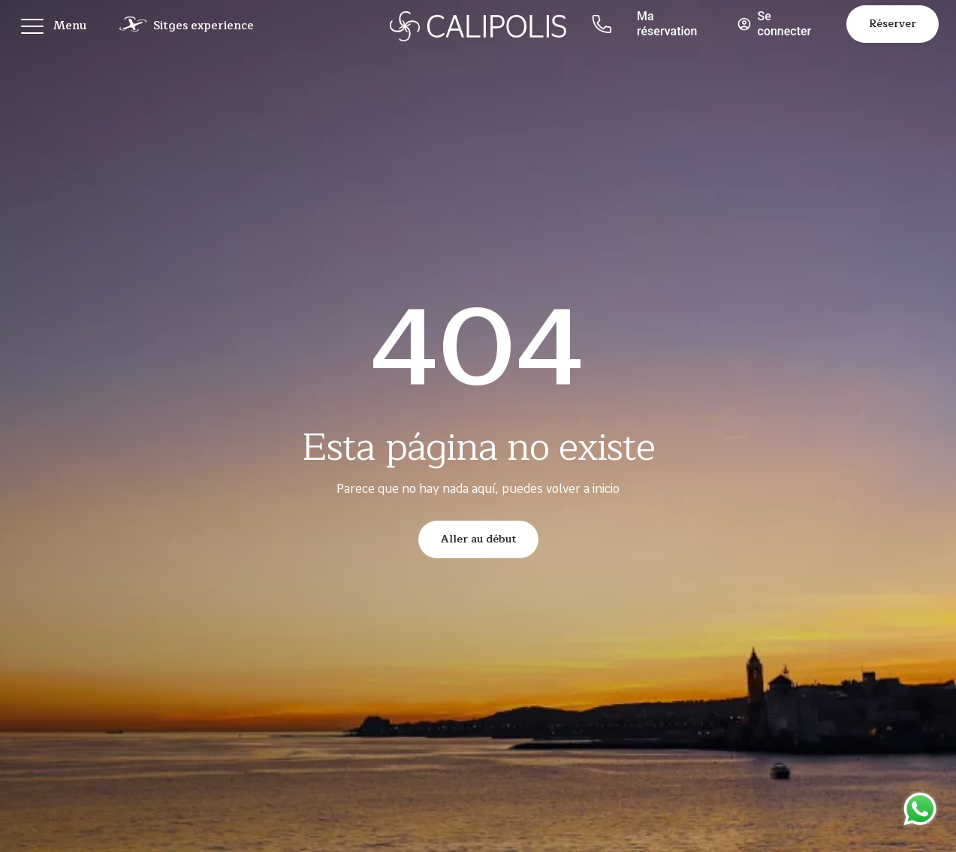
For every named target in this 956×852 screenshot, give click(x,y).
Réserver (892, 23)
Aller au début (478, 539)
